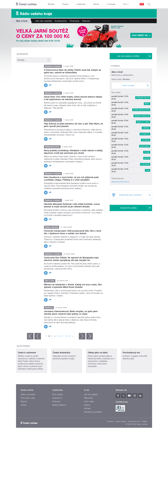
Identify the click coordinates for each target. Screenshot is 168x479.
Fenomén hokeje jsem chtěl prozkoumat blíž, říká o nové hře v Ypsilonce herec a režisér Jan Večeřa (72, 232)
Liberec (146, 150)
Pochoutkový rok (131, 368)
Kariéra (87, 420)
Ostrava (145, 162)
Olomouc (144, 156)
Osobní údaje (121, 437)
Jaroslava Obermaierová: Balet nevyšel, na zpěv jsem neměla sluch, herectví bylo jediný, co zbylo (71, 312)
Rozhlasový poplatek (93, 427)
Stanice (96, 4)
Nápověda (88, 413)
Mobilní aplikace (59, 420)
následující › (82, 336)
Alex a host (117, 93)
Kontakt (87, 424)
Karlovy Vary (143, 144)
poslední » (89, 336)
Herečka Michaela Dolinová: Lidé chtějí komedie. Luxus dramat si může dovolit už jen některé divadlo (72, 205)
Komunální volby (28, 413)
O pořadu (115, 66)
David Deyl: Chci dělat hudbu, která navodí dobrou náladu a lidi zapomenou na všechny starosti (73, 98)
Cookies (110, 437)
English (144, 437)
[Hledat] (149, 4)
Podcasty (75, 21)
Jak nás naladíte (43, 21)
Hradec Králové (141, 138)
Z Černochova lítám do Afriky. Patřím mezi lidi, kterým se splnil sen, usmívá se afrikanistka (72, 71)
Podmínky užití (134, 437)
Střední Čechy (142, 119)
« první (30, 336)
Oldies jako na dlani (98, 368)
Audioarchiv (61, 21)
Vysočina (145, 186)
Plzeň (146, 174)
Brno (147, 125)
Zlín (147, 192)
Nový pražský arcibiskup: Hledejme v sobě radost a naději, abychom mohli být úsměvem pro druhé (73, 151)
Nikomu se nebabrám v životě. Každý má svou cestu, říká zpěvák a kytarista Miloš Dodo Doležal (73, 285)
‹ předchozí (37, 336)
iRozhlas (51, 4)
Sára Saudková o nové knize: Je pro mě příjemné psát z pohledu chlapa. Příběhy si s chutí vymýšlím (71, 178)
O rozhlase (111, 4)
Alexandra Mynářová (120, 203)
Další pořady (23, 346)
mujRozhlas (81, 4)
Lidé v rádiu (89, 417)
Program (65, 4)
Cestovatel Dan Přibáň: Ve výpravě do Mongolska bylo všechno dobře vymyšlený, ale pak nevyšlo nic (71, 258)
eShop (23, 420)
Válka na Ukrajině (28, 410)
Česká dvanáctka (61, 368)
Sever (146, 180)
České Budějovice (141, 131)
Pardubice (144, 168)
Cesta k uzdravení (27, 368)
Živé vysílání (57, 410)
